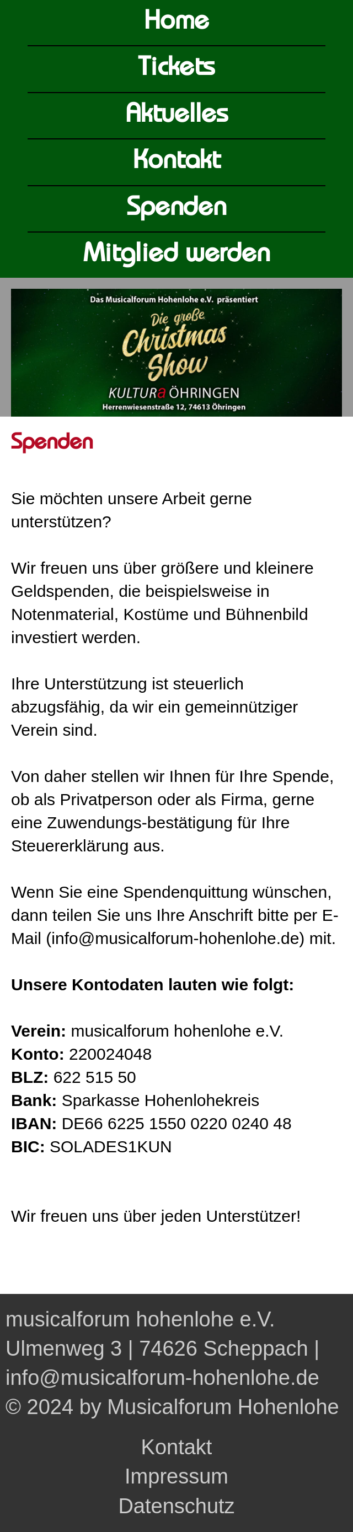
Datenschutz (176, 1506)
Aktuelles (177, 115)
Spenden (176, 208)
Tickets (176, 68)
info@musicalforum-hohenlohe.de (162, 1377)
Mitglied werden (177, 254)
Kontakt (176, 161)
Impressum (176, 1476)
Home (176, 22)
